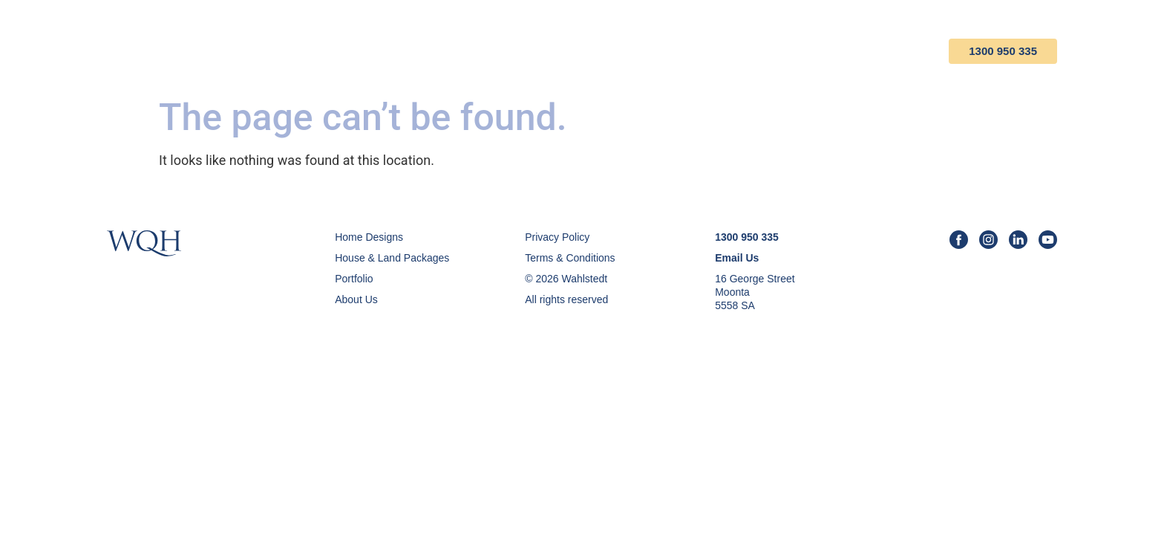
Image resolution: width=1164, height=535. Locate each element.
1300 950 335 (1003, 51)
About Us (790, 51)
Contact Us (883, 51)
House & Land (596, 51)
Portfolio (699, 51)
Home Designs (482, 51)
